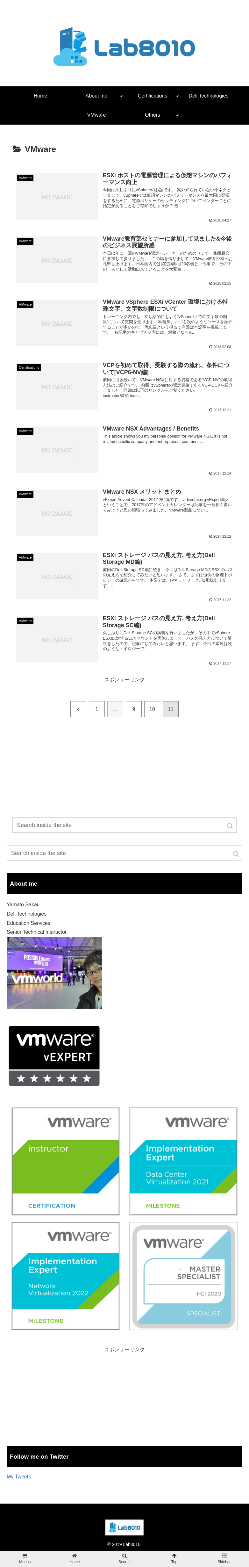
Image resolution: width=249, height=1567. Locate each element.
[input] (124, 853)
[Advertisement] (124, 788)
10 (152, 709)
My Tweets (19, 1476)
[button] (236, 854)
